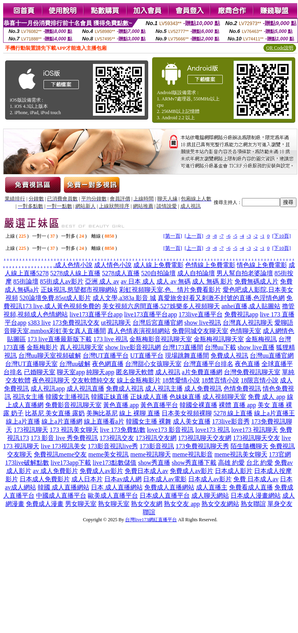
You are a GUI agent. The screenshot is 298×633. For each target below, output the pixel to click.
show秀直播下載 (194, 462)
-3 (249, 236)
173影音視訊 (157, 446)
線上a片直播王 (274, 413)
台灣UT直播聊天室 (31, 363)
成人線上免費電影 (158, 265)
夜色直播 (247, 363)
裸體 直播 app (237, 405)
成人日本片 (87, 479)
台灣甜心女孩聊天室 (153, 363)
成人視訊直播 (85, 388)
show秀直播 (154, 462)
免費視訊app (241, 314)
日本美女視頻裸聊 (187, 413)
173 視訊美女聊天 (74, 429)
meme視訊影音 (193, 454)
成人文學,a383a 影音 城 (124, 298)
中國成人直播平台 (61, 495)
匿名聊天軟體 (135, 372)
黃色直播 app (121, 405)
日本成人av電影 (165, 479)
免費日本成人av (146, 470)
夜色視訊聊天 (51, 380)
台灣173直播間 (182, 347)
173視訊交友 (117, 438)
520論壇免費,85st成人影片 (55, 298)
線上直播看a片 (104, 421)
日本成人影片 (234, 470)
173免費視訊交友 (76, 322)
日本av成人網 (123, 479)
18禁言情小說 (220, 380)
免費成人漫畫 (45, 503)
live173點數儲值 (114, 462)
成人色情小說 (74, 265)
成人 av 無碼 (173, 281)
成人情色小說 (113, 265)
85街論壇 (25, 281)
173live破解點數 (27, 462)
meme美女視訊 (108, 454)
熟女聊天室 (113, 503)
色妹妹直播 (185, 396)
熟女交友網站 (220, 503)
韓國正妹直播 (110, 396)
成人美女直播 (192, 421)
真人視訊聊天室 (82, 347)
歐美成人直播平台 (113, 495)
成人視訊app (48, 388)
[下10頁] (281, 236)
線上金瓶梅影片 (139, 380)
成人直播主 (211, 487)
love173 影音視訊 (170, 429)
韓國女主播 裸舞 (148, 421)
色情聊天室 (245, 330)
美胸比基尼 (102, 413)
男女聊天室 (80, 503)
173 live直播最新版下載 (59, 339)
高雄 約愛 (231, 462)
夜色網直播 (108, 363)
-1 (262, 236)
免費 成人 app (266, 396)
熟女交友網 (146, 503)
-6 (228, 236)
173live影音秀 (231, 421)
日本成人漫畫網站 (256, 495)
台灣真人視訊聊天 (248, 322)
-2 (255, 236)
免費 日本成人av (255, 479)
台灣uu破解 (75, 363)
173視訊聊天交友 (256, 438)
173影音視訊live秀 (113, 446)
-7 (221, 236)
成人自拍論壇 (196, 273)
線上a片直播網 (62, 421)
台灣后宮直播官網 (158, 322)
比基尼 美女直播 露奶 (55, 413)
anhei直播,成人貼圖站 (251, 306)
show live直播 (256, 347)
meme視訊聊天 (150, 454)
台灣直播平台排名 (208, 363)
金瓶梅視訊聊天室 (219, 339)
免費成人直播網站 (169, 487)
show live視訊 (202, 322)
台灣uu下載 (220, 347)
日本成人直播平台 (165, 495)
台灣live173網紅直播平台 (151, 519)
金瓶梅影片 (42, 347)
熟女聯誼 (253, 503)
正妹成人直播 (149, 396)
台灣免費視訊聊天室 (252, 372)
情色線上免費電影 (262, 265)
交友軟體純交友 (93, 380)
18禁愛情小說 (181, 380)
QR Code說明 (279, 48)
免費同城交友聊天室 (200, 330)
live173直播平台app (95, 314)
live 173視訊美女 (63, 446)
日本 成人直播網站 (117, 487)
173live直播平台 (201, 314)
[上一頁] (194, 236)
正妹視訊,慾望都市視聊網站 (79, 289)
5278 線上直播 (233, 413)
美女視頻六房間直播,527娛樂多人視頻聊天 (161, 306)
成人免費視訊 (203, 388)
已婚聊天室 (39, 372)
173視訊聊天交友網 (204, 438)
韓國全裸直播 (198, 405)
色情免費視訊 (242, 388)
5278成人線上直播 (75, 273)
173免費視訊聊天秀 (202, 446)
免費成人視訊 (229, 355)
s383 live (39, 322)
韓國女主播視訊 (67, 396)
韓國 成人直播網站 (63, 487)
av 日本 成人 (138, 281)
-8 (215, 236)
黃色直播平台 (159, 405)
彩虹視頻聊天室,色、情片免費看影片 (170, 289)
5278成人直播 (121, 273)
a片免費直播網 (202, 372)
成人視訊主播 (164, 388)
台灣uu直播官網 (272, 355)
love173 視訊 (212, 429)
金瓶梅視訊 (261, 339)
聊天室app (71, 372)
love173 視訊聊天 (254, 429)
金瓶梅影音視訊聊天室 (160, 339)
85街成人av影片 (62, 281)
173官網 (280, 454)
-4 (242, 236)
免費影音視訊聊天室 (73, 405)
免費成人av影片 (101, 470)
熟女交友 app (182, 503)
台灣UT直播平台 (106, 355)
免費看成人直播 (251, 487)
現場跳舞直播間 (187, 355)
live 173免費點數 (122, 429)
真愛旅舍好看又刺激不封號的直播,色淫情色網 (221, 298)
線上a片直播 (23, 421)
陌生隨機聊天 (249, 446)
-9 (208, 236)
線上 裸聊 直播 (139, 413)
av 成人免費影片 (55, 470)
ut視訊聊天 (116, 322)
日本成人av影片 (210, 479)
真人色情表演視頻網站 (138, 330)
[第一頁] (172, 236)
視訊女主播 (28, 396)
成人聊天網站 (210, 495)
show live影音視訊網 (133, 347)
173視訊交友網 (156, 438)
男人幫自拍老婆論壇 (244, 273)
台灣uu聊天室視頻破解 (49, 355)
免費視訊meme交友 (60, 454)
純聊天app (100, 372)
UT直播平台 (147, 355)
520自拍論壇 (158, 273)
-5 (235, 236)
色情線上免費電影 (210, 265)
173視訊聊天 (31, 429)
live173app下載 (71, 462)
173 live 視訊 (110, 339)
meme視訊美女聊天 (240, 454)
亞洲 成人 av (102, 281)
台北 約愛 (259, 462)
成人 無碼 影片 (212, 281)
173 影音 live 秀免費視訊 (64, 438)
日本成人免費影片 (45, 479)
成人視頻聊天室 (224, 396)
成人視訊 (167, 372)
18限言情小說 (259, 380)
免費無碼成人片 (256, 281)
